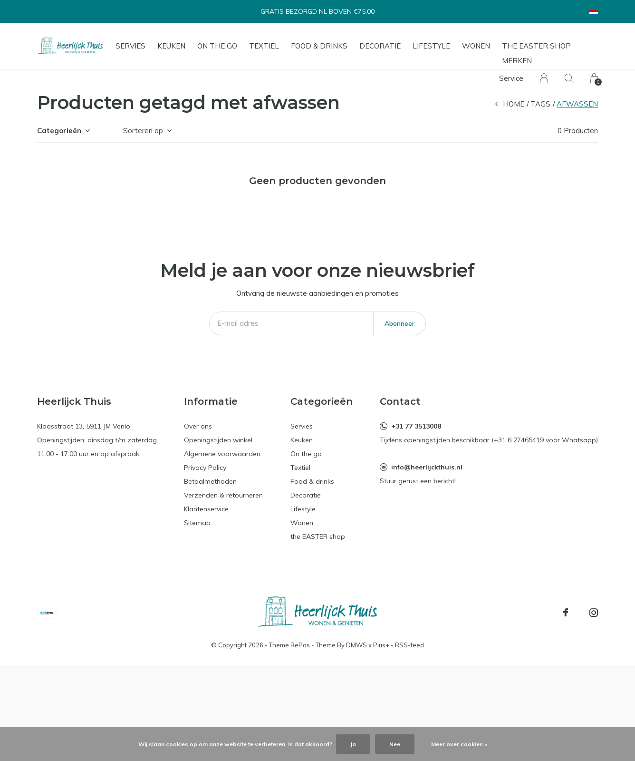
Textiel (264, 45)
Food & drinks (319, 45)
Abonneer (399, 323)
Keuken (171, 45)
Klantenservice (206, 509)
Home (513, 103)
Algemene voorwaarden (222, 453)
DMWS (356, 645)
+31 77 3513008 (416, 426)
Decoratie (380, 45)
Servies (130, 45)
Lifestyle (431, 45)
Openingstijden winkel (218, 440)
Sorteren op (143, 130)
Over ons (198, 426)
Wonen (476, 45)
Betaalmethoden (210, 481)
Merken (517, 60)
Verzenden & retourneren (223, 495)
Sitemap (197, 522)
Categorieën (59, 130)
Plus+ (381, 645)
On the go (217, 45)
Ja (353, 744)
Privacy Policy (205, 467)
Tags (540, 103)
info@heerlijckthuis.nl (426, 467)
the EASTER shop (536, 45)
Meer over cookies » (459, 744)
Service (511, 78)
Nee (394, 744)
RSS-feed (409, 645)
